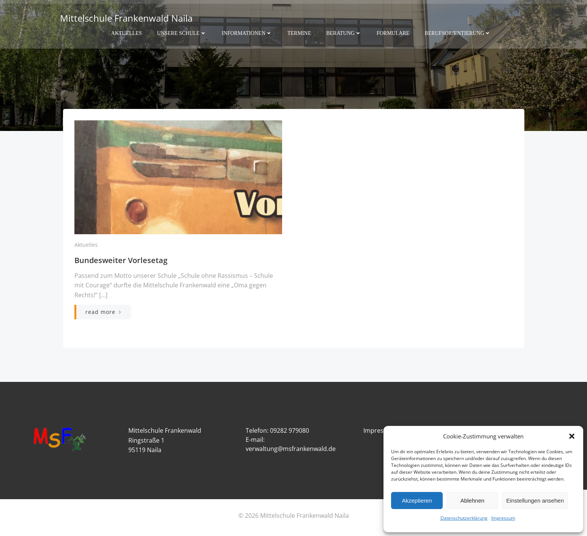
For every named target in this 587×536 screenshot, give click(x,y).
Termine (299, 33)
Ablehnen (472, 500)
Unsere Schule (181, 33)
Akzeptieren (417, 500)
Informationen (247, 33)
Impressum (503, 518)
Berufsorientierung (457, 33)
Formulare (393, 33)
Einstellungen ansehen (535, 500)
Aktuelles (126, 33)
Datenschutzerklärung (464, 518)
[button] (572, 436)
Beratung (343, 33)
